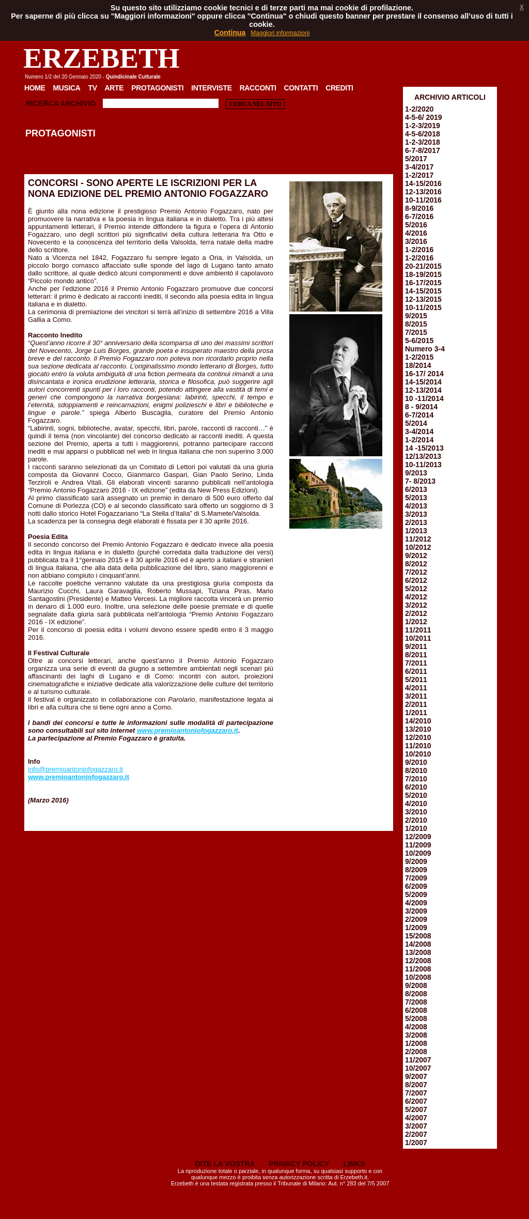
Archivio (78, 103)
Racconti (258, 88)
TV (92, 88)
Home (34, 88)
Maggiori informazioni (280, 33)
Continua (230, 32)
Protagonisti (157, 88)
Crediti (339, 88)
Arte (114, 88)
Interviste (211, 88)
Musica (67, 88)
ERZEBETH (101, 58)
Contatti (301, 88)
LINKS (354, 1164)
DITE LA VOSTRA (225, 1164)
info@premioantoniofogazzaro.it (75, 769)
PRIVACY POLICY (299, 1164)
